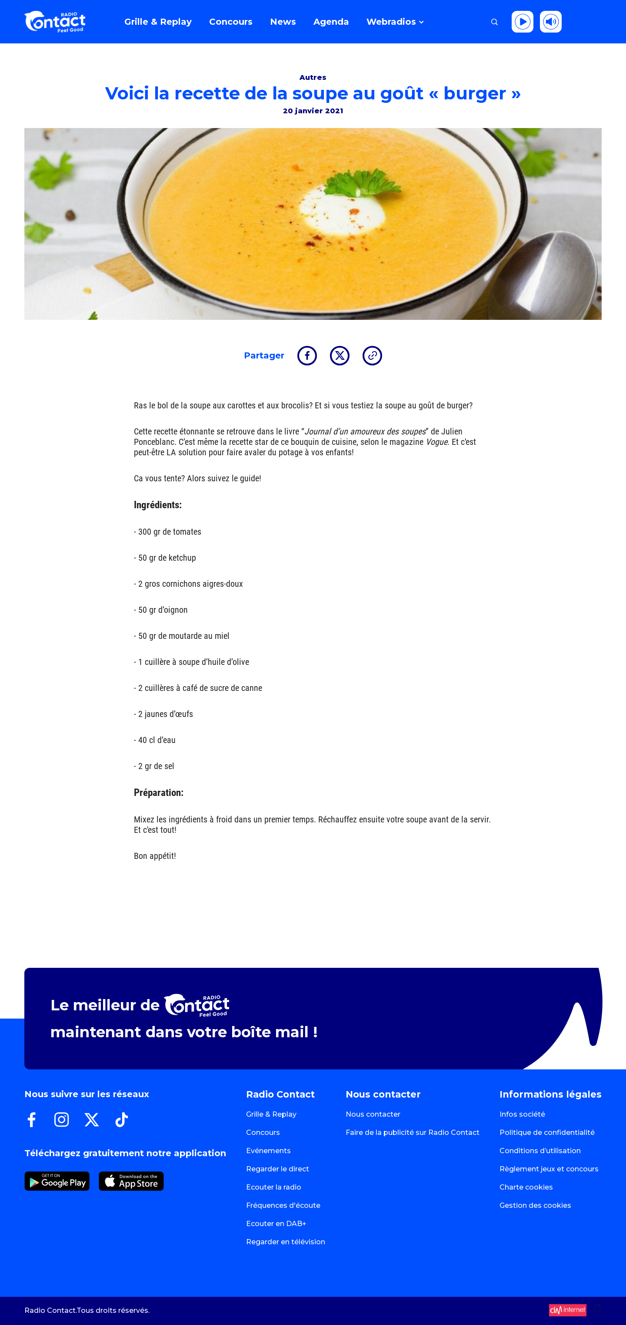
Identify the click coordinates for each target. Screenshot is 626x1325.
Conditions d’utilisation (540, 1151)
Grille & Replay (271, 1114)
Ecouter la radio (273, 1187)
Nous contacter (373, 1114)
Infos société (522, 1114)
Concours (263, 1132)
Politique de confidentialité (547, 1132)
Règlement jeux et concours (549, 1169)
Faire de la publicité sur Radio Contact (412, 1132)
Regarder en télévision (285, 1242)
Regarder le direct (277, 1169)
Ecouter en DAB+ (276, 1224)
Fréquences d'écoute (283, 1205)
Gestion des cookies (535, 1205)
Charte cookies (526, 1187)
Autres (313, 77)
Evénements (268, 1151)
